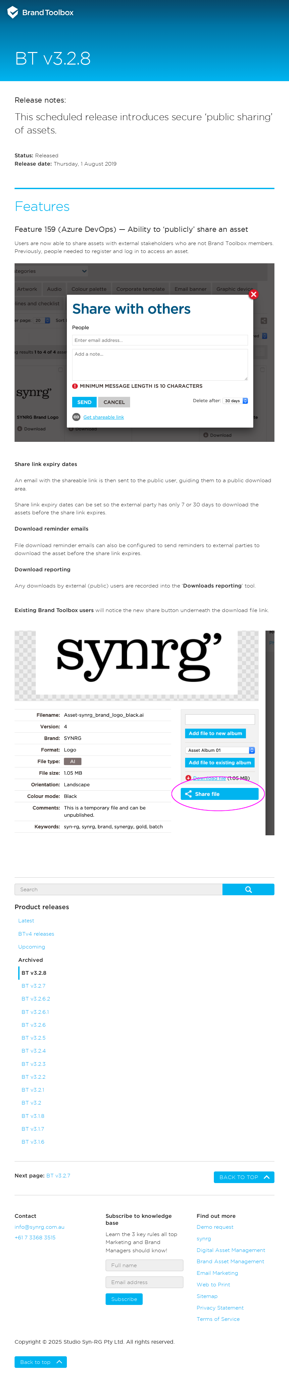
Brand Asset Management (230, 1261)
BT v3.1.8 (33, 1116)
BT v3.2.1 (33, 1090)
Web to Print (213, 1284)
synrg (204, 1238)
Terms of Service (218, 1319)
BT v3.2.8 (34, 973)
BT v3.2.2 (33, 1077)
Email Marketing (217, 1273)
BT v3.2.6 (34, 1025)
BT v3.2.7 (33, 986)
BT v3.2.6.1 (35, 1012)
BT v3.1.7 (33, 1129)
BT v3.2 (31, 1103)
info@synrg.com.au (40, 1227)
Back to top (238, 1177)
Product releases (42, 907)
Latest (26, 920)
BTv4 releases (36, 934)
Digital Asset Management (231, 1250)
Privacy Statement (220, 1308)
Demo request (215, 1227)
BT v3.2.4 (34, 1051)
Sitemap (207, 1296)
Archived (30, 960)
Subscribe (124, 1299)
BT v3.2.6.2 (36, 999)
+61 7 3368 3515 (35, 1237)
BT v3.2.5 (34, 1038)
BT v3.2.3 (34, 1064)
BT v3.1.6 (33, 1142)
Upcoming (31, 947)
